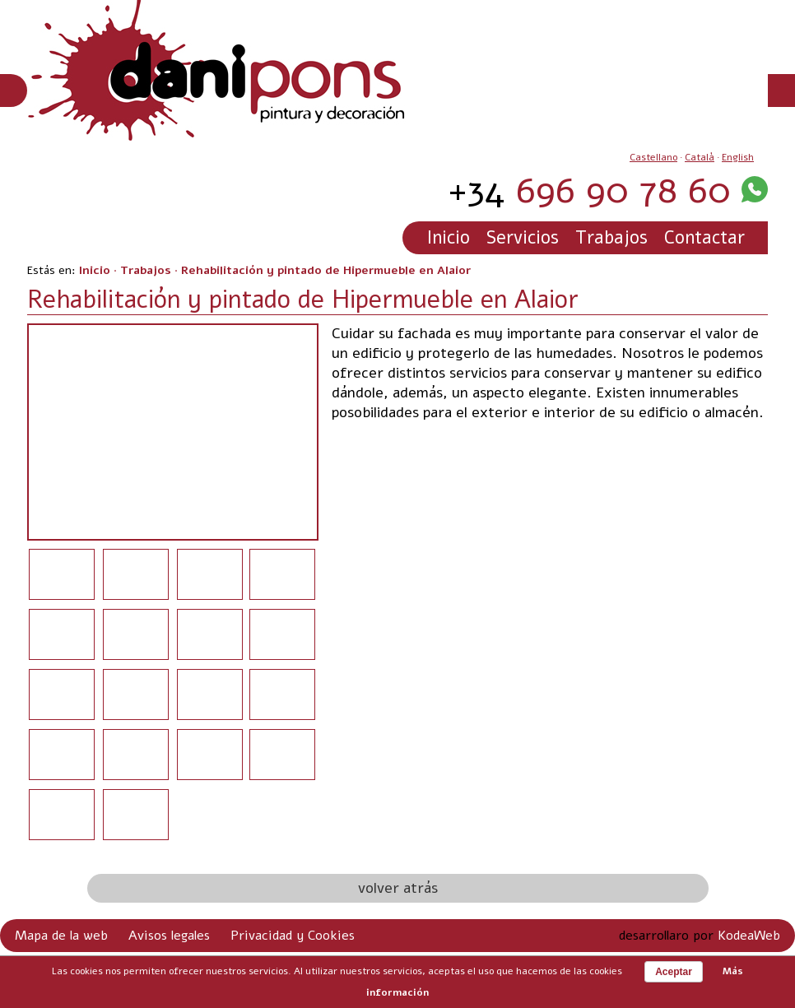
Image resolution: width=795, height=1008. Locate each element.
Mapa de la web (61, 936)
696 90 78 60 (589, 190)
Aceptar (673, 972)
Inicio (448, 237)
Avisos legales (169, 936)
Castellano (653, 157)
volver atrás (398, 888)
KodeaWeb (749, 936)
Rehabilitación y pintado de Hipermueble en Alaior (326, 270)
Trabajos (611, 237)
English (738, 157)
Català (699, 157)
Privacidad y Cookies (292, 936)
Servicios (522, 237)
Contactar (704, 237)
